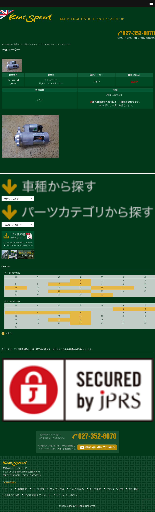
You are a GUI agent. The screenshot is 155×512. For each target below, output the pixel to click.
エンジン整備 (57, 490)
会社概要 (133, 490)
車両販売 (22, 490)
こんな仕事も (77, 490)
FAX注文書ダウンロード (38, 496)
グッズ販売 (95, 490)
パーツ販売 (38, 490)
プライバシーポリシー (68, 496)
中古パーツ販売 (115, 490)
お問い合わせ (12, 496)
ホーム (8, 490)
